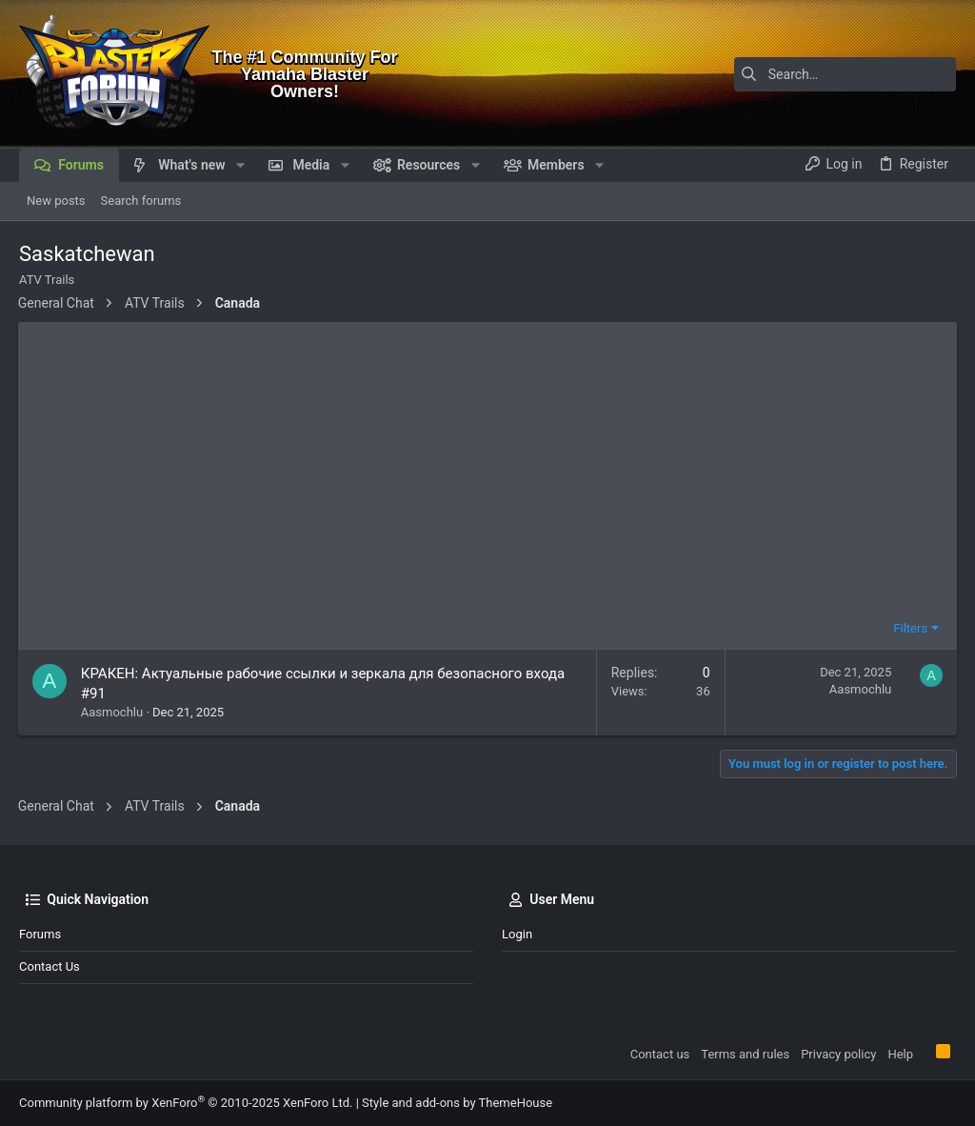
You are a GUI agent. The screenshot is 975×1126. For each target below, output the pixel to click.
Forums (40, 934)
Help (900, 1054)
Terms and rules (745, 1054)
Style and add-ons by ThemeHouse (457, 1103)
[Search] (837, 74)
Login (517, 934)
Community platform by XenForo (185, 1103)
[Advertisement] (488, 472)
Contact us (49, 966)
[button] (240, 165)
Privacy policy (838, 1054)
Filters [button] (909, 628)
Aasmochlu (113, 712)
